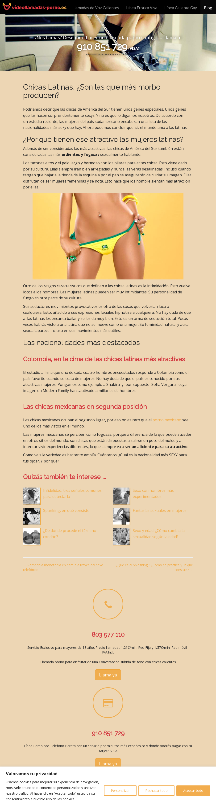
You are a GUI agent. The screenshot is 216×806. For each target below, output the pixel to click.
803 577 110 (108, 634)
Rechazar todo (156, 790)
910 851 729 (102, 46)
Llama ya (108, 675)
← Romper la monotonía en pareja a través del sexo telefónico (63, 567)
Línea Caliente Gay (180, 7)
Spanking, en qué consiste (66, 510)
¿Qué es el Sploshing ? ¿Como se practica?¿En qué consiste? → (154, 567)
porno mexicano (167, 420)
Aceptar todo (193, 790)
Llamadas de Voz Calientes (95, 7)
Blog (208, 7)
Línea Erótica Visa (141, 7)
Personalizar (120, 790)
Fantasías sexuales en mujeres (160, 510)
